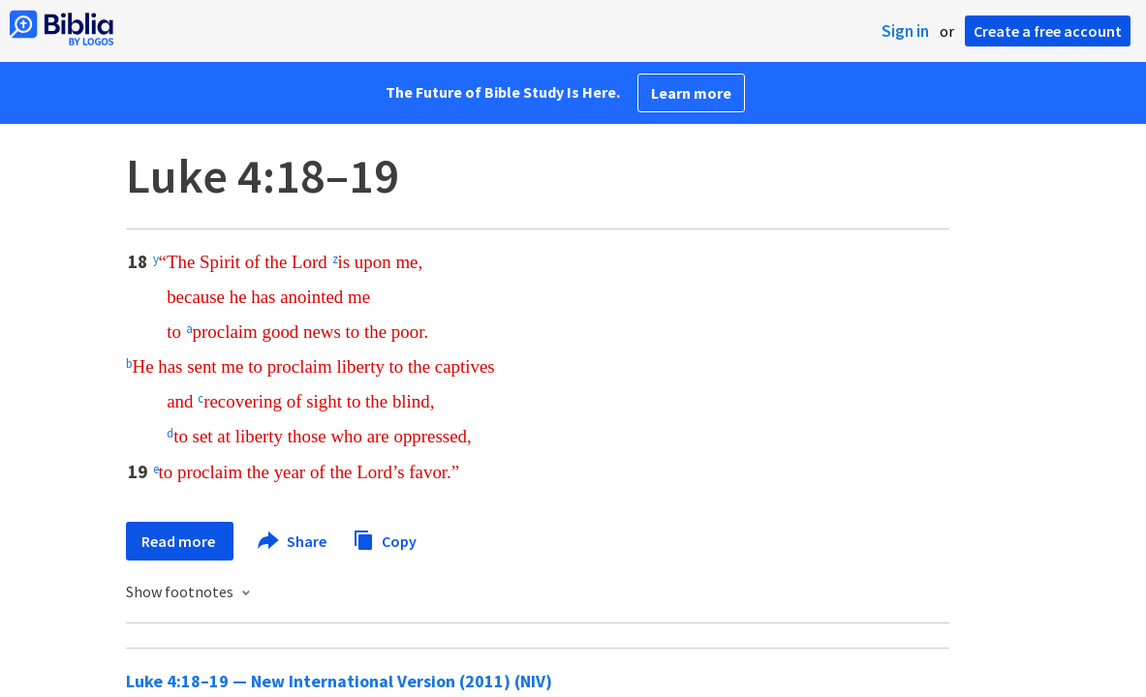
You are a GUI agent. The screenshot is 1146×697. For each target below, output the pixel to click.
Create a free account (1048, 31)
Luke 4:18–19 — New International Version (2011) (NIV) (339, 681)
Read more (179, 541)
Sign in (905, 31)
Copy (385, 539)
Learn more (691, 93)
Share (293, 541)
